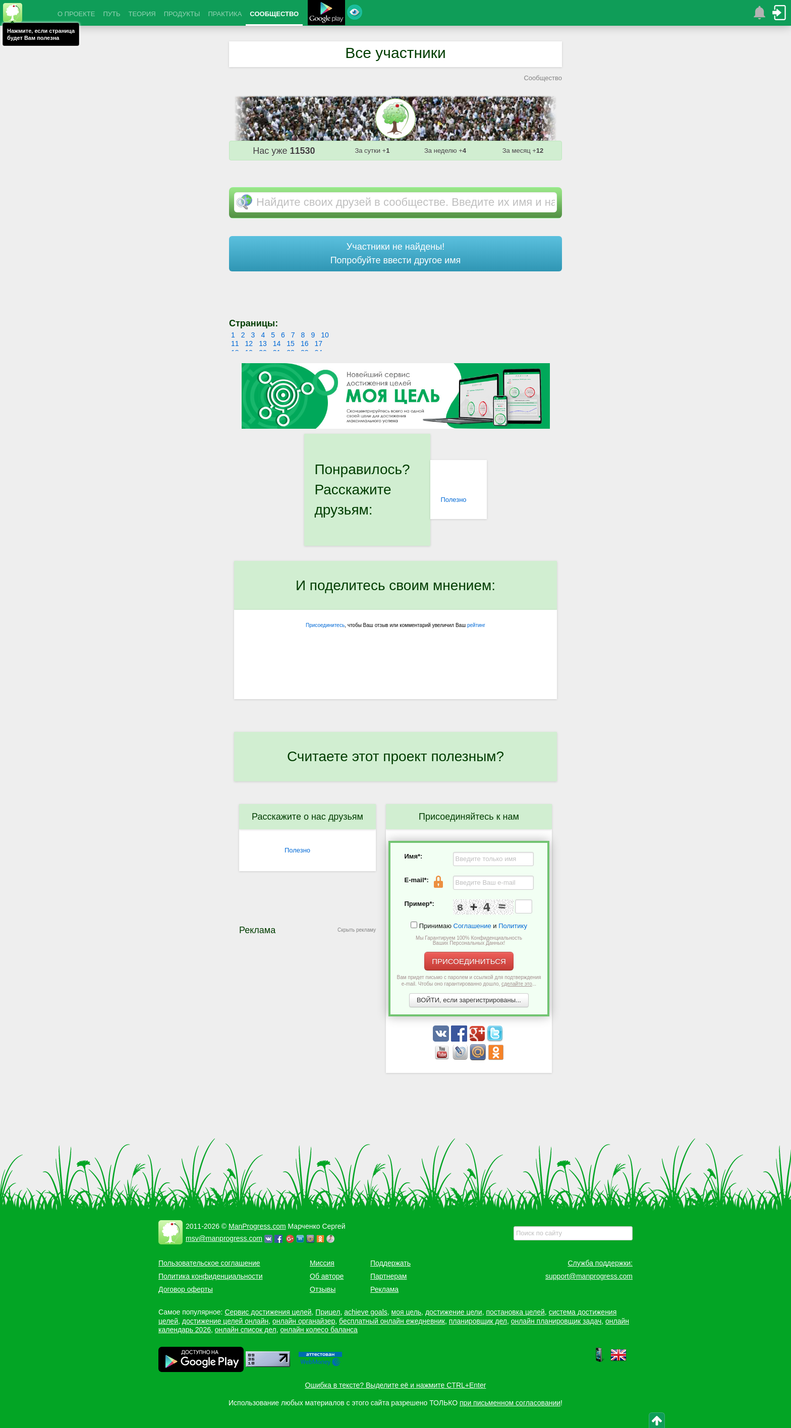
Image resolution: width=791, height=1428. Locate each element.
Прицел (327, 1312)
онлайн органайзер (303, 1321)
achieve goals (365, 1312)
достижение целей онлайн (225, 1321)
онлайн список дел (245, 1330)
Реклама (384, 1289)
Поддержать (390, 1263)
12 (249, 343)
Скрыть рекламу (356, 930)
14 (277, 343)
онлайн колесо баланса (318, 1330)
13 (263, 343)
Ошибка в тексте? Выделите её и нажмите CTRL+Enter (395, 1385)
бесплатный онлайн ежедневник (392, 1321)
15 (291, 343)
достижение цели (453, 1312)
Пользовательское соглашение (209, 1263)
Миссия (322, 1263)
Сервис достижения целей (267, 1312)
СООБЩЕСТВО (274, 14)
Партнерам (388, 1276)
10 (325, 335)
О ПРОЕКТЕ (76, 14)
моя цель (406, 1312)
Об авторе (327, 1276)
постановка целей (515, 1312)
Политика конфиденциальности (210, 1276)
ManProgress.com (257, 1226)
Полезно (453, 499)
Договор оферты (185, 1289)
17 (318, 343)
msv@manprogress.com (224, 1238)
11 (235, 343)
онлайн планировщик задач (556, 1321)
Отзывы (322, 1289)
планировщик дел (478, 1321)
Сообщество (543, 78)
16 (305, 343)
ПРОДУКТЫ (182, 14)
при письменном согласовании (510, 1403)
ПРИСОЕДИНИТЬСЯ (469, 961)
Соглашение (472, 926)
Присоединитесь (325, 625)
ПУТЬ (111, 14)
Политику (512, 926)
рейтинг (476, 625)
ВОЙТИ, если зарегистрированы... (469, 1000)
